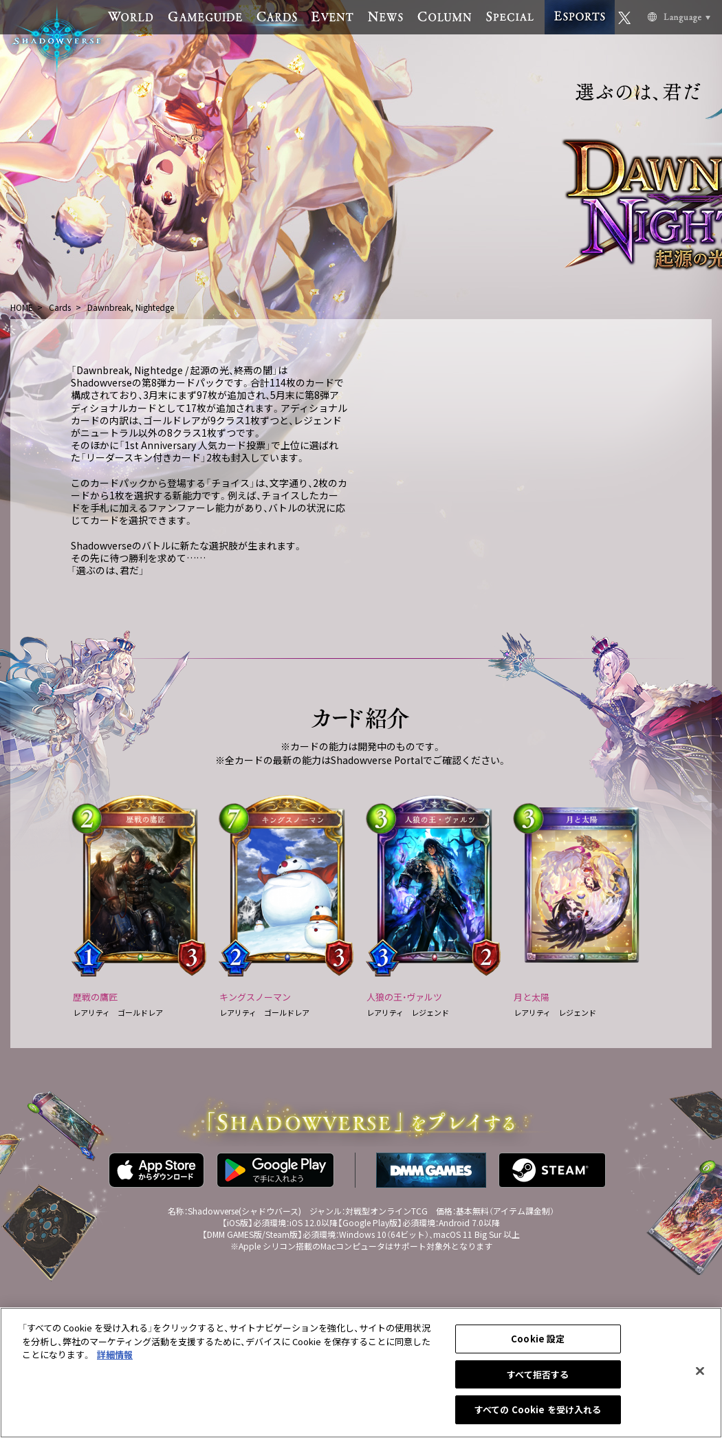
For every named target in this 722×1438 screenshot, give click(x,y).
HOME (21, 307)
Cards (60, 307)
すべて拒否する (538, 1374)
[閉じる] (700, 1371)
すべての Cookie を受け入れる (537, 1409)
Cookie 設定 (538, 1338)
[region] (361, 1372)
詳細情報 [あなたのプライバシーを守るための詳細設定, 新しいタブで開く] (115, 1354)
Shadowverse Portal (377, 760)
